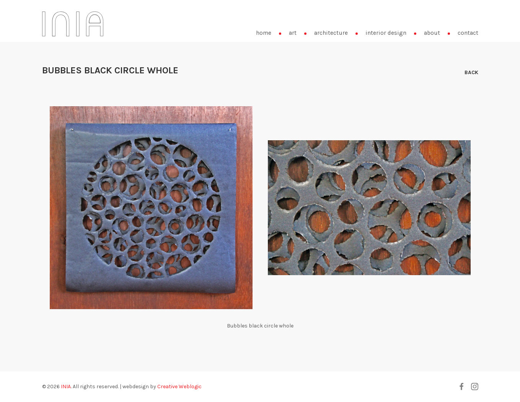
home (263, 32)
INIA (66, 386)
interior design (385, 32)
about (432, 32)
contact (468, 32)
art (293, 32)
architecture (331, 32)
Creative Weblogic (179, 386)
